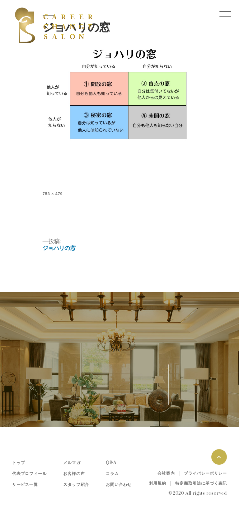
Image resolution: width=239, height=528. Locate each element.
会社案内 (166, 473)
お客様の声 (74, 474)
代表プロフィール (29, 474)
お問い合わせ (119, 484)
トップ (18, 463)
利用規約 (157, 483)
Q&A (111, 463)
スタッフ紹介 (76, 484)
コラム (112, 474)
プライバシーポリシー (205, 473)
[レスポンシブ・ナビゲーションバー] (225, 14)
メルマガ (71, 463)
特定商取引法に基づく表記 (201, 483)
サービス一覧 (25, 484)
